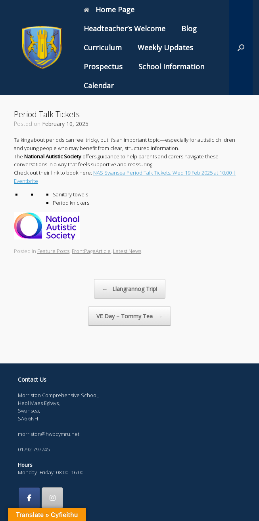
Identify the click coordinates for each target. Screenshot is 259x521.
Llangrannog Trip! (129, 289)
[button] (241, 47)
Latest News (127, 251)
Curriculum (103, 47)
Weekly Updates (165, 47)
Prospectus (103, 66)
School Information (171, 66)
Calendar (99, 85)
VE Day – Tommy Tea (129, 316)
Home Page (109, 9)
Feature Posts (53, 251)
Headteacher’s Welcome (124, 28)
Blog (189, 28)
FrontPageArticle (91, 251)
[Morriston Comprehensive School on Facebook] (29, 498)
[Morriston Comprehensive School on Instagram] (52, 498)
